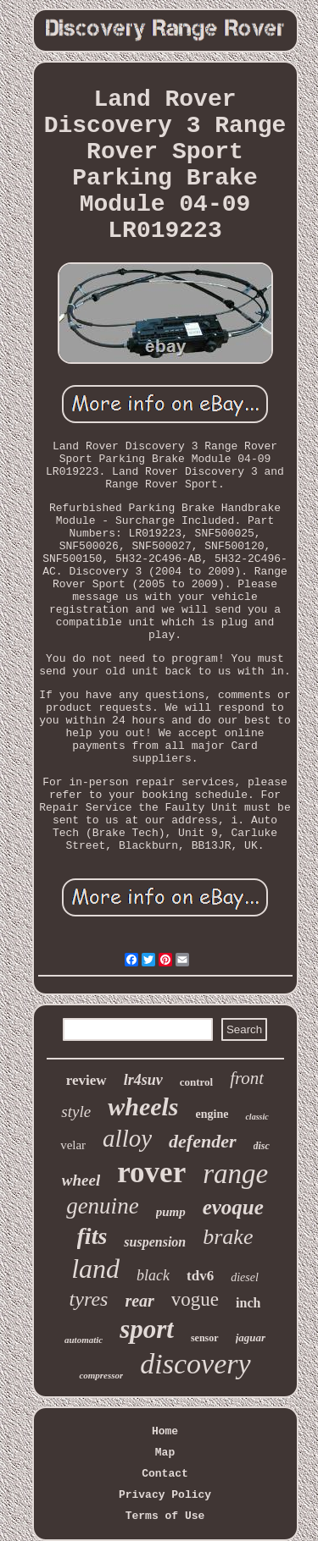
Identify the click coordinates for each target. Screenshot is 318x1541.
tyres (89, 1299)
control (196, 1082)
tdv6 (200, 1276)
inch (248, 1303)
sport (147, 1329)
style (76, 1111)
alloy (127, 1138)
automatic (83, 1340)
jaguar (250, 1337)
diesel (245, 1277)
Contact (165, 1473)
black (153, 1275)
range (235, 1174)
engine (212, 1114)
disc (262, 1146)
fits (92, 1236)
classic (256, 1116)
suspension (155, 1242)
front (247, 1078)
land (95, 1268)
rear (139, 1300)
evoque (233, 1207)
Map (165, 1452)
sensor (205, 1338)
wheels (143, 1106)
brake (228, 1237)
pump (171, 1212)
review (86, 1080)
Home (165, 1431)
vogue (195, 1299)
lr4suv (143, 1079)
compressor (101, 1375)
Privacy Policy (165, 1495)
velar (73, 1145)
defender (202, 1141)
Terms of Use (165, 1516)
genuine (102, 1206)
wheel (81, 1180)
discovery (195, 1363)
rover (151, 1172)
